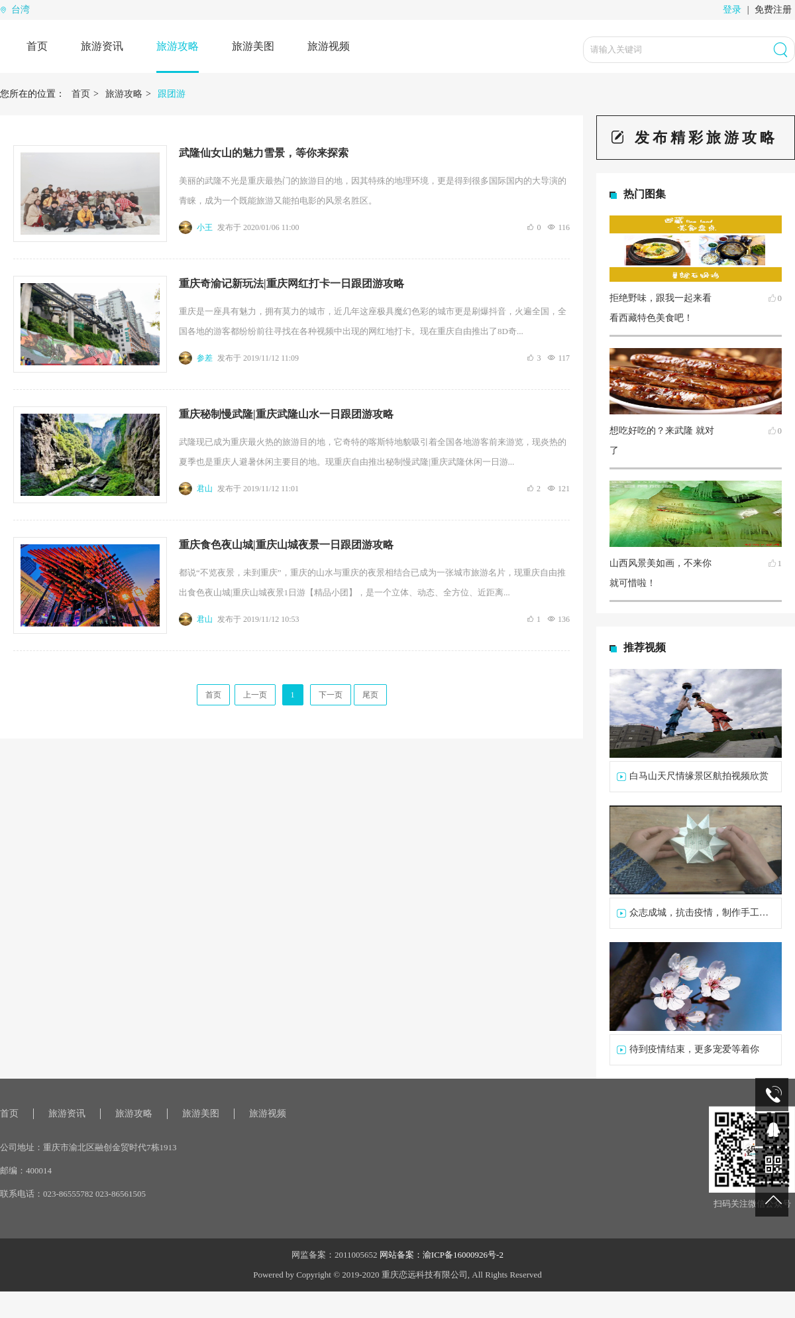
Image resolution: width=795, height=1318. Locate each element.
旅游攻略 (177, 46)
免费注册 (773, 10)
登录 (732, 10)
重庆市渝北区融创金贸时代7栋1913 (110, 1147)
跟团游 (172, 94)
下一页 (331, 694)
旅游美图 (253, 46)
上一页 (255, 694)
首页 (37, 46)
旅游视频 (328, 46)
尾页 (370, 694)
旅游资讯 (102, 46)
